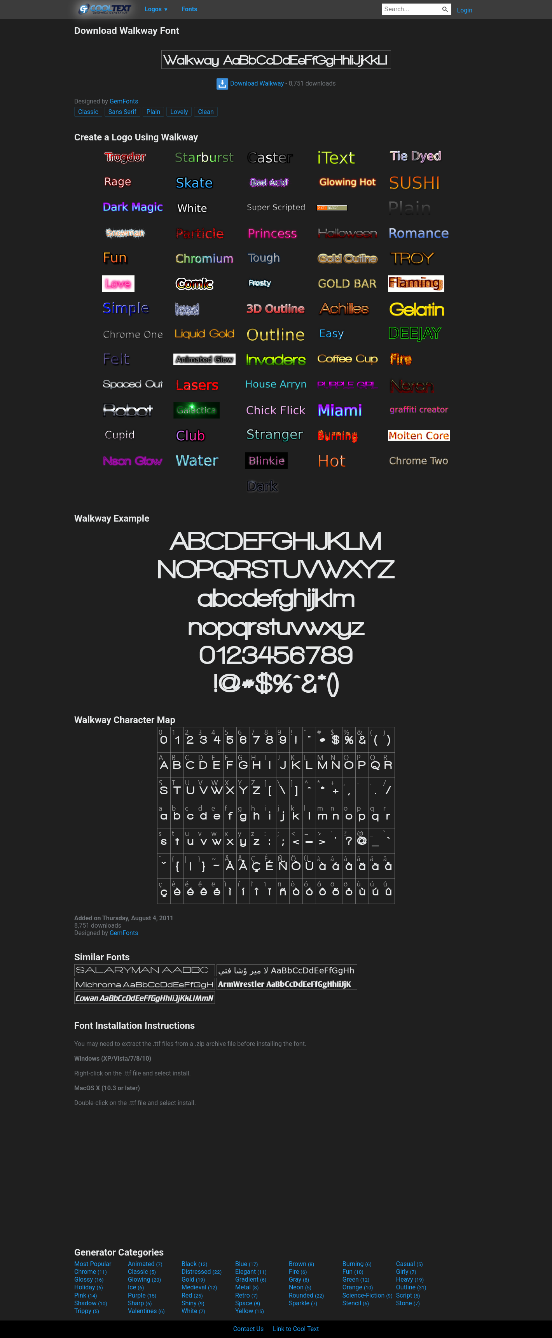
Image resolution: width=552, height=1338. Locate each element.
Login (464, 10)
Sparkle (303, 1303)
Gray (299, 1279)
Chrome (90, 1271)
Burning (357, 1264)
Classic (88, 112)
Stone (408, 1303)
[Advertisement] (37, 141)
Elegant (251, 1271)
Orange (357, 1287)
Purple (142, 1295)
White (193, 1311)
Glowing (144, 1279)
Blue (246, 1264)
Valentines (146, 1311)
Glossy (89, 1279)
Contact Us (248, 1329)
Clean (205, 112)
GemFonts (124, 101)
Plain (153, 112)
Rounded (306, 1295)
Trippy (86, 1311)
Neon (300, 1287)
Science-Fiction (367, 1295)
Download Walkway (250, 83)
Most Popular (93, 1264)
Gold (193, 1279)
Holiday (88, 1287)
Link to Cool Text (296, 1329)
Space (247, 1303)
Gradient (250, 1279)
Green (356, 1279)
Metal (247, 1287)
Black (195, 1264)
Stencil (355, 1303)
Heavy (410, 1279)
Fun (352, 1271)
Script (408, 1295)
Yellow (249, 1311)
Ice (136, 1287)
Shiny (193, 1303)
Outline (411, 1287)
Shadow (90, 1303)
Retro (246, 1295)
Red (192, 1295)
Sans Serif (122, 112)
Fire (298, 1271)
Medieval (199, 1287)
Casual (409, 1264)
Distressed (202, 1271)
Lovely (179, 112)
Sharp (140, 1303)
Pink (85, 1295)
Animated (145, 1264)
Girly (406, 1271)
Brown (301, 1264)
